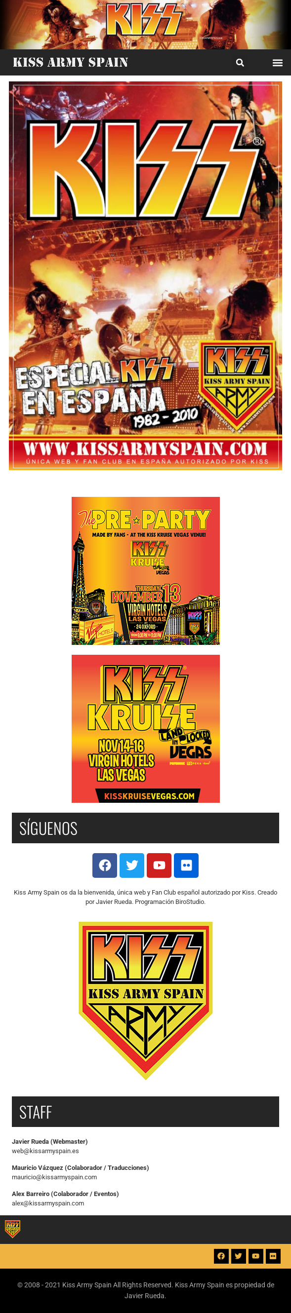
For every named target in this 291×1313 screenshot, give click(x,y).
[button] (240, 62)
